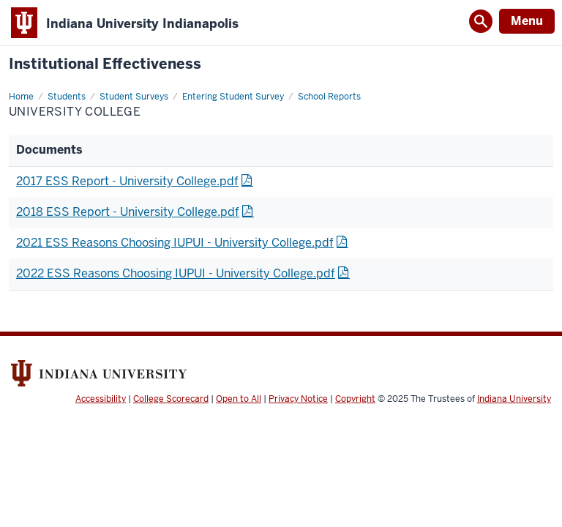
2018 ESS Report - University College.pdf (127, 212)
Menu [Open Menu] (527, 21)
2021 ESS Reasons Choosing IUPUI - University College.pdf (175, 242)
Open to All (238, 399)
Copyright (355, 399)
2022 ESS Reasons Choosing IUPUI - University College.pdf (175, 273)
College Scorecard (171, 399)
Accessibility (100, 399)
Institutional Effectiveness (105, 64)
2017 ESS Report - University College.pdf (127, 181)
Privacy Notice (298, 399)
